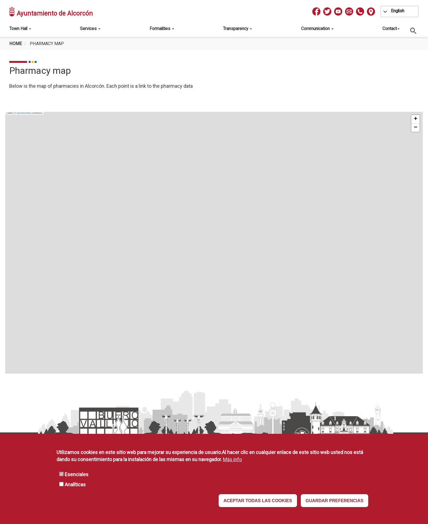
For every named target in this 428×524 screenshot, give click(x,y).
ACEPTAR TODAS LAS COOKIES (258, 500)
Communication (317, 28)
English (397, 10)
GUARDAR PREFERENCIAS (335, 500)
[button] (415, 119)
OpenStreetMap (23, 113)
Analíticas (75, 484)
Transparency (237, 28)
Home (15, 43)
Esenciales (76, 474)
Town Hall (20, 28)
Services (90, 28)
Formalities (162, 28)
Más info (232, 459)
